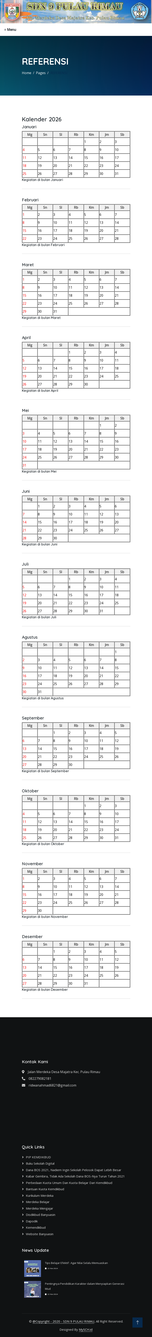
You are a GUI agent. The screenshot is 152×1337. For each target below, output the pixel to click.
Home (26, 73)
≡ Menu (10, 29)
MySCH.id (86, 1329)
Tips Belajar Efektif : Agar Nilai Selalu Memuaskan (76, 1263)
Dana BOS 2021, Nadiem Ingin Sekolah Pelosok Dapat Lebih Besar (73, 1170)
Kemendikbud (36, 1227)
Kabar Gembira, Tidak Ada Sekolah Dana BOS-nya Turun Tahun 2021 (75, 1176)
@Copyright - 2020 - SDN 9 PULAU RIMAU (63, 1321)
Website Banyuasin (39, 1234)
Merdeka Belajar (38, 1202)
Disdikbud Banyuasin (40, 1214)
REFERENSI (58, 73)
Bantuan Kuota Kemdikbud (45, 1189)
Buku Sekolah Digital (40, 1163)
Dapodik (32, 1221)
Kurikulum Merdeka (39, 1195)
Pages (41, 73)
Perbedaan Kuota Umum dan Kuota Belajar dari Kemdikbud (69, 1183)
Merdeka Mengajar (39, 1208)
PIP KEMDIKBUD (38, 1157)
